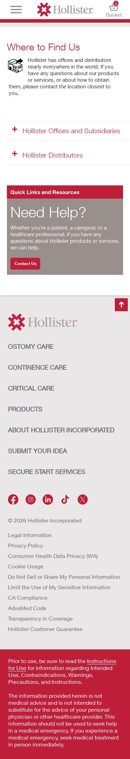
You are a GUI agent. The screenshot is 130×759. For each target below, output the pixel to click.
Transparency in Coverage (40, 618)
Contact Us (25, 263)
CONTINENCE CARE (37, 367)
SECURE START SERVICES (46, 472)
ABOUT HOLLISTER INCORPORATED (61, 430)
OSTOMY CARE (30, 346)
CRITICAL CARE (31, 388)
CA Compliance (27, 597)
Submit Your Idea (37, 451)
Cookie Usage (25, 566)
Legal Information (30, 535)
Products (25, 409)
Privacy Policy (25, 545)
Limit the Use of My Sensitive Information (59, 587)
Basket (114, 9)
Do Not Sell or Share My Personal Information (64, 576)
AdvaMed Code (27, 608)
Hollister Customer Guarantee (45, 628)
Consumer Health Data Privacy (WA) (53, 555)
